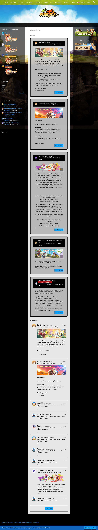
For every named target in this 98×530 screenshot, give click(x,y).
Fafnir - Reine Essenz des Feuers (46, 280)
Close (94, 527)
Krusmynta (8, 43)
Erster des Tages (8, 118)
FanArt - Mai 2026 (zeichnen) (11, 122)
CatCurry (6, 124)
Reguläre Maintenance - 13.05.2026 (13, 108)
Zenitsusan (7, 106)
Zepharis (21, 93)
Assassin (6, 120)
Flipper (7, 33)
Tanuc (39, 426)
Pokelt (6, 54)
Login (88, 2)
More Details (88, 527)
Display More (49, 508)
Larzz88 (6, 116)
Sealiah (7, 65)
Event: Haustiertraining (10, 104)
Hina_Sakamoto (42, 284)
